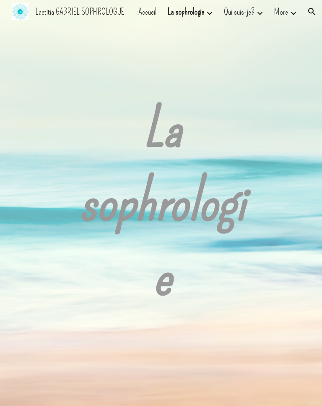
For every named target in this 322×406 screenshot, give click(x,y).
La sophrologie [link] (185, 12)
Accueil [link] (147, 12)
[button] (312, 12)
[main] (160, 203)
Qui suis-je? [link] (239, 12)
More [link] (281, 12)
